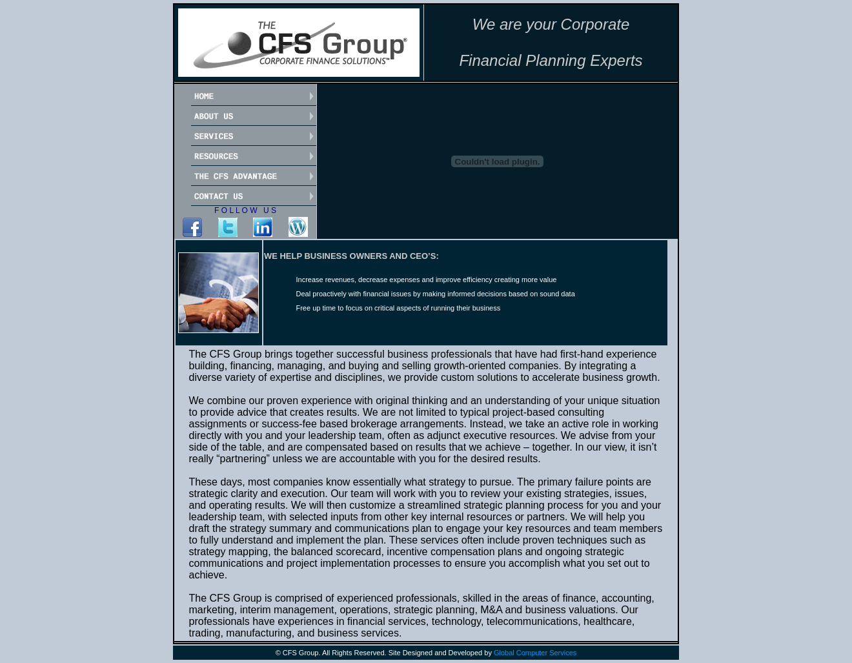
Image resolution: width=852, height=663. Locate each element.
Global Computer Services (535, 653)
